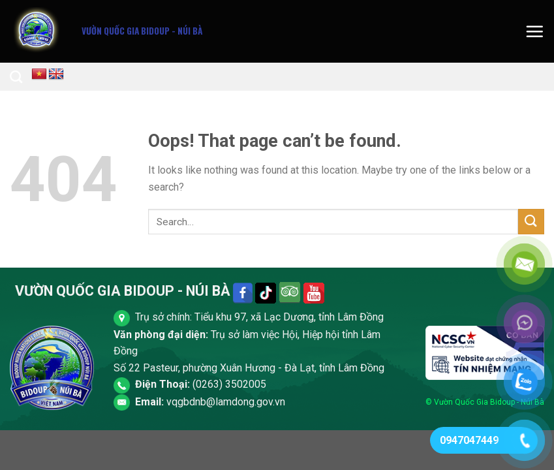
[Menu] (534, 31)
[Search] (16, 77)
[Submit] (531, 221)
